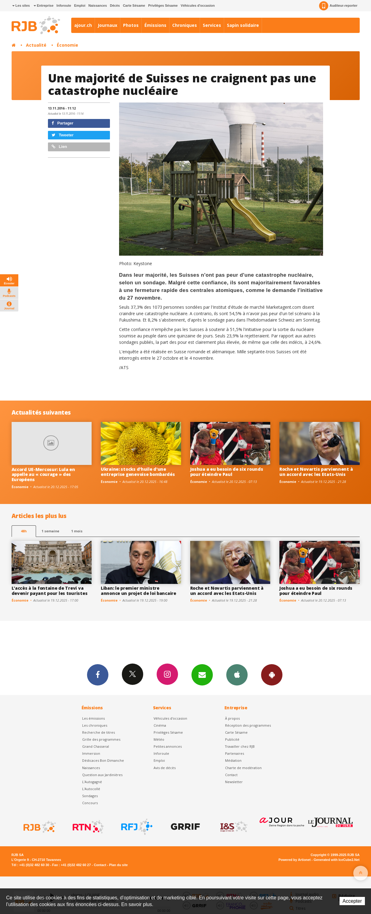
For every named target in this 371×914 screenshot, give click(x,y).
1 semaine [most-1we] (50, 531)
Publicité (232, 739)
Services (212, 25)
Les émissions (93, 718)
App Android (271, 674)
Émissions (155, 25)
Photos (131, 25)
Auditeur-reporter (338, 5)
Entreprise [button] (43, 5)
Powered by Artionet (294, 860)
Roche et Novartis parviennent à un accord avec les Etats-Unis (316, 471)
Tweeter (63, 135)
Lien (59, 146)
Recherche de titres (98, 732)
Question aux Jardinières (102, 775)
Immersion (91, 753)
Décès (115, 5)
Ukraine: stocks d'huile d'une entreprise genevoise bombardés (138, 471)
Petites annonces (168, 746)
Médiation (233, 760)
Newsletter (234, 782)
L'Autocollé (91, 789)
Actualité (36, 45)
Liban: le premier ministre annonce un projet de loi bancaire (138, 590)
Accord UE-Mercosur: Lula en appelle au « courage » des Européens (43, 474)
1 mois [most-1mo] (76, 531)
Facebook (97, 674)
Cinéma (160, 725)
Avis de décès (165, 768)
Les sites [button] (21, 5)
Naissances (97, 5)
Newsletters (202, 674)
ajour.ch (83, 25)
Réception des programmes (248, 725)
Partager (62, 123)
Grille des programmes (101, 739)
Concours (90, 803)
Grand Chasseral (95, 746)
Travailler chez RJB (240, 746)
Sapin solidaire (243, 25)
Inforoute (63, 5)
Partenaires (234, 753)
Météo (159, 739)
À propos (232, 718)
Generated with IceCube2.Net (336, 860)
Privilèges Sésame (163, 5)
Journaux (107, 25)
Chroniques (184, 25)
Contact (231, 775)
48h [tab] (24, 531)
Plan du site (118, 865)
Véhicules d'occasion (198, 5)
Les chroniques (94, 725)
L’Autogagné (92, 782)
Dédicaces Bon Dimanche (103, 760)
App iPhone (237, 674)
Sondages (90, 796)
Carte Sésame (134, 5)
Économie (67, 45)
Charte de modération (243, 768)
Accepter (352, 901)
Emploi (79, 5)
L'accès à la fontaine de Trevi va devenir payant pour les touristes (50, 590)
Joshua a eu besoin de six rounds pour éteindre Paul (226, 471)
